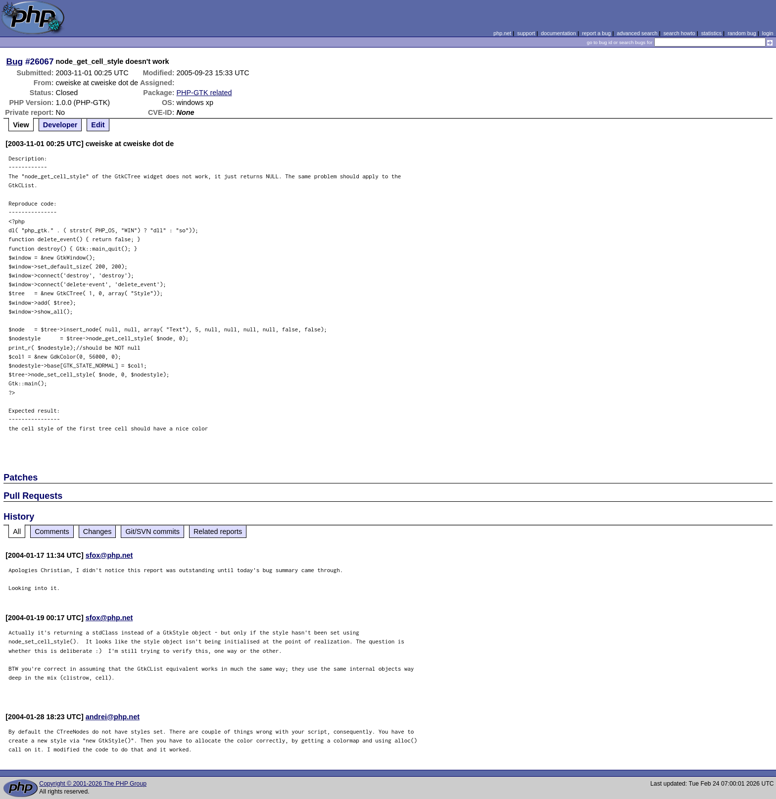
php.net (502, 33)
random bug (742, 33)
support (526, 33)
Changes (97, 531)
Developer (60, 125)
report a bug (596, 33)
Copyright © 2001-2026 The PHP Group (92, 783)
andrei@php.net (113, 717)
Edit (97, 125)
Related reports (218, 531)
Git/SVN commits (152, 531)
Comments (52, 531)
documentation (558, 33)
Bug (14, 61)
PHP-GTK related (204, 93)
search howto (679, 33)
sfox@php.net (109, 555)
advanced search (637, 33)
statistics (711, 33)
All (17, 531)
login (768, 33)
